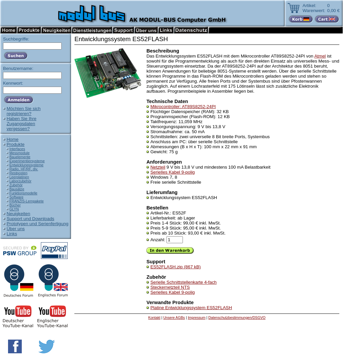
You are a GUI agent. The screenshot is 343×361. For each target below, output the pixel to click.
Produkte (15, 144)
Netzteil (157, 167)
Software (16, 197)
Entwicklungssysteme (26, 165)
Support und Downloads (30, 218)
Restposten (18, 173)
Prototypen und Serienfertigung (38, 223)
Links (12, 233)
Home (13, 139)
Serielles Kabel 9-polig (172, 172)
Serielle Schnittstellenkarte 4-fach (183, 282)
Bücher (15, 205)
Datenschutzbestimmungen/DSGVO (237, 317)
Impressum (197, 317)
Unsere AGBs (174, 317)
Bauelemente (19, 157)
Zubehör (16, 185)
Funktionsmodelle (23, 193)
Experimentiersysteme (27, 161)
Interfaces (17, 149)
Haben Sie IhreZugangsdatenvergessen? (22, 123)
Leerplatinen (19, 177)
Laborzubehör (20, 181)
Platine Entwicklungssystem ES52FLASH (191, 307)
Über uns (16, 228)
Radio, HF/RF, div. (23, 169)
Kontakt (154, 317)
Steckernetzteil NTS (170, 287)
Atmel (320, 56)
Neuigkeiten (18, 213)
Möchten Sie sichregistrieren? (24, 111)
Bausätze (16, 189)
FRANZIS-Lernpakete (26, 201)
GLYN (14, 209)
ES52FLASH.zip (175, 266)
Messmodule (19, 153)
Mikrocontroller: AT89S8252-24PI (183, 106)
